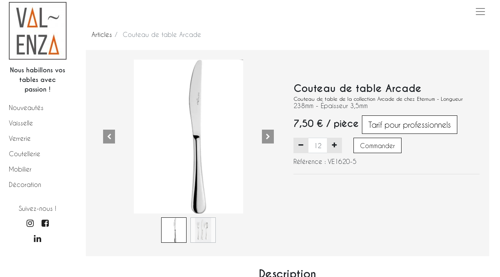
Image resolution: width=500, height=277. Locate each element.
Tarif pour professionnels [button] (409, 124)
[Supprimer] (300, 145)
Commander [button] (377, 145)
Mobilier (20, 169)
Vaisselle (21, 123)
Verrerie (20, 138)
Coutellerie (24, 153)
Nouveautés (26, 107)
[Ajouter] (334, 145)
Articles (102, 34)
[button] (109, 136)
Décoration (25, 184)
